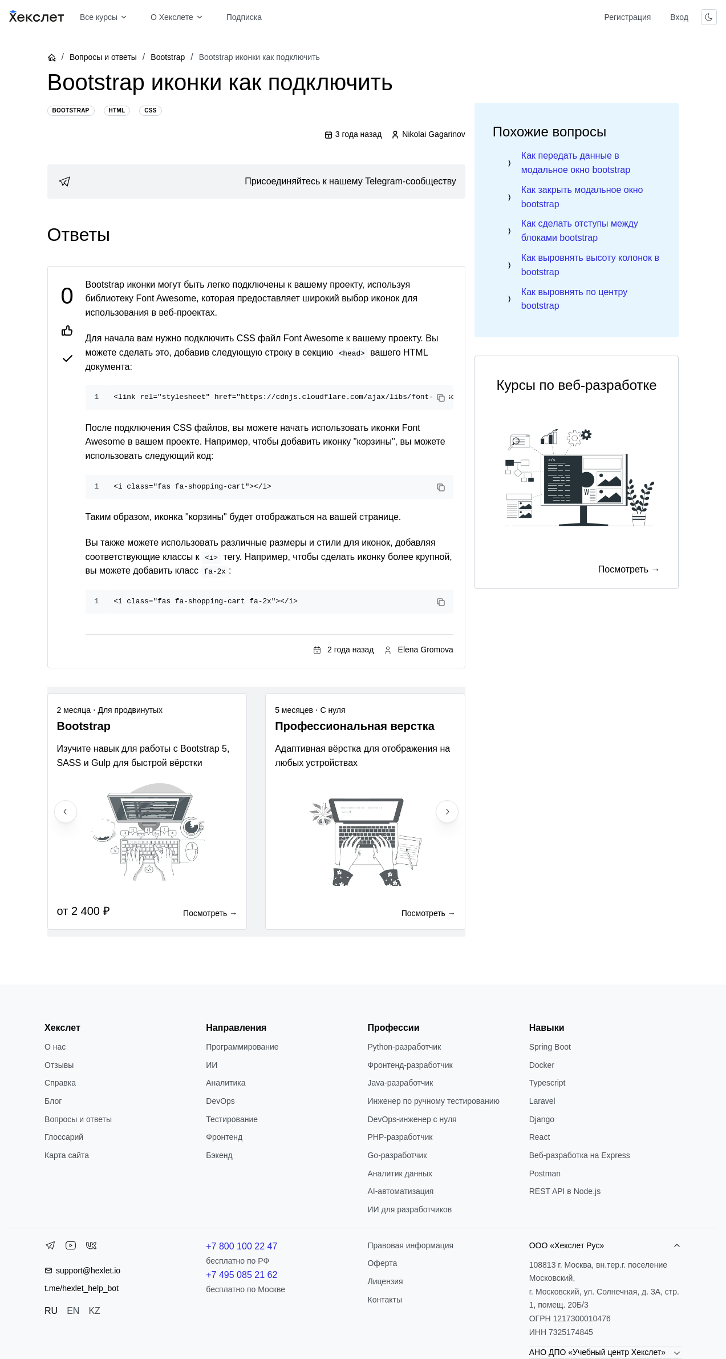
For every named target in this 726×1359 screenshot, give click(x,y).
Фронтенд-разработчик (409, 1065)
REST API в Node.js (565, 1191)
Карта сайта (66, 1155)
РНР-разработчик (399, 1137)
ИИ (211, 1065)
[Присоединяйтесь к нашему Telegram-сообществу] (256, 181)
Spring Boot (550, 1046)
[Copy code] (441, 398)
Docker (541, 1065)
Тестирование (232, 1119)
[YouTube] (70, 1248)
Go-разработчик (397, 1155)
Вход (679, 17)
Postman (545, 1173)
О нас (55, 1046)
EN (73, 1311)
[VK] (91, 1248)
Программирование (242, 1046)
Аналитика (225, 1082)
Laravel (542, 1101)
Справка (60, 1082)
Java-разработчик (400, 1082)
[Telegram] (50, 1248)
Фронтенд (224, 1137)
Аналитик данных (399, 1173)
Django (541, 1119)
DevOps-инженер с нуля (411, 1119)
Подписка (244, 17)
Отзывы (59, 1065)
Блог (53, 1101)
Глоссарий (63, 1137)
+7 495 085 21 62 (241, 1275)
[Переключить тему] (709, 17)
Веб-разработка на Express (579, 1155)
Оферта (382, 1263)
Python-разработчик (404, 1046)
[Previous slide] (65, 811)
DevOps (220, 1101)
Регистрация (627, 17)
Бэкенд (219, 1155)
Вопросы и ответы (103, 57)
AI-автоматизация (400, 1191)
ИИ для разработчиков (409, 1209)
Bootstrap (168, 57)
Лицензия (385, 1281)
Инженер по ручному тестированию (433, 1101)
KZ (94, 1311)
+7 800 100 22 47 (241, 1246)
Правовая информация (410, 1245)
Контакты (384, 1299)
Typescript (547, 1082)
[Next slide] (447, 811)
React (539, 1137)
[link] (256, 181)
